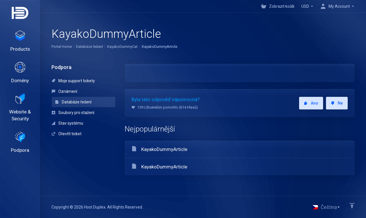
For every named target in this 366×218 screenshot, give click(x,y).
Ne (337, 103)
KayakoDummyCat (122, 46)
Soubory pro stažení (73, 112)
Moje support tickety (73, 80)
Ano (311, 103)
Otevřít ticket (66, 133)
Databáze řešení (89, 46)
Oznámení (64, 91)
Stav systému (67, 123)
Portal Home (61, 46)
